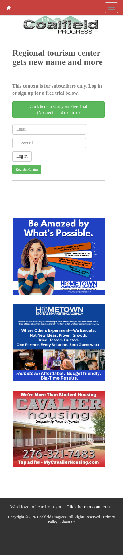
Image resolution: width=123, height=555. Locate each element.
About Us (67, 522)
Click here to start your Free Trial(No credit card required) (58, 109)
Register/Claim (27, 169)
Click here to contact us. (89, 506)
